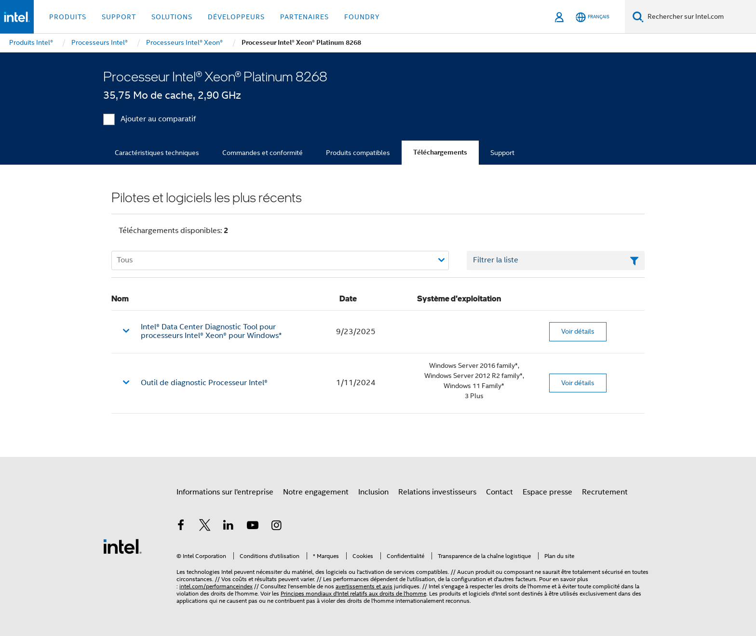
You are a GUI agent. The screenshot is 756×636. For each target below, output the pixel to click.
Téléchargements (440, 152)
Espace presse (547, 492)
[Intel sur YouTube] (252, 526)
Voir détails (577, 331)
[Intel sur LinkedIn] (228, 526)
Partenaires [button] (304, 17)
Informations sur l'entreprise (224, 492)
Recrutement (605, 492)
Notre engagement (316, 492)
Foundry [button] (362, 17)
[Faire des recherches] (638, 17)
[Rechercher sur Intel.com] (700, 16)
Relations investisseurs (437, 492)
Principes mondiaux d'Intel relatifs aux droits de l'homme (353, 593)
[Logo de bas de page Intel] (122, 546)
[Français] (592, 17)
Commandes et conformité (262, 152)
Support (502, 152)
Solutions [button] (171, 17)
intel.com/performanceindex (216, 586)
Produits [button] (67, 17)
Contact (499, 492)
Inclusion (373, 492)
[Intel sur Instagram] (276, 526)
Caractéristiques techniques (157, 152)
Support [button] (119, 17)
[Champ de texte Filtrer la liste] (556, 260)
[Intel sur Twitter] (205, 526)
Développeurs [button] (236, 17)
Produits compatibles (358, 152)
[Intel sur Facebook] (181, 526)
